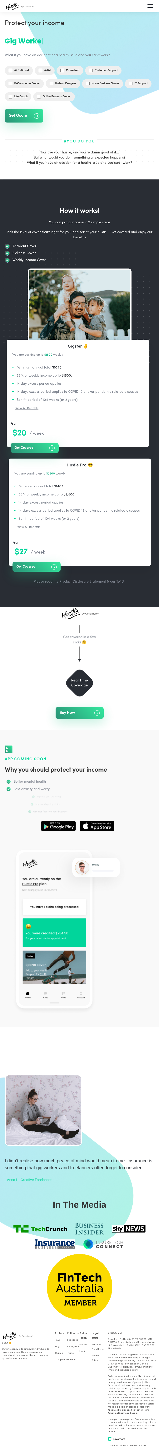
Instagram (73, 1346)
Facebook (72, 1339)
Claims (59, 1352)
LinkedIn (71, 1359)
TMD (120, 582)
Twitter (70, 1352)
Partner (83, 1344)
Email (82, 1351)
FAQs (58, 1339)
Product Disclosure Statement (83, 582)
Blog (57, 1346)
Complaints (61, 1359)
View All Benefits (26, 408)
